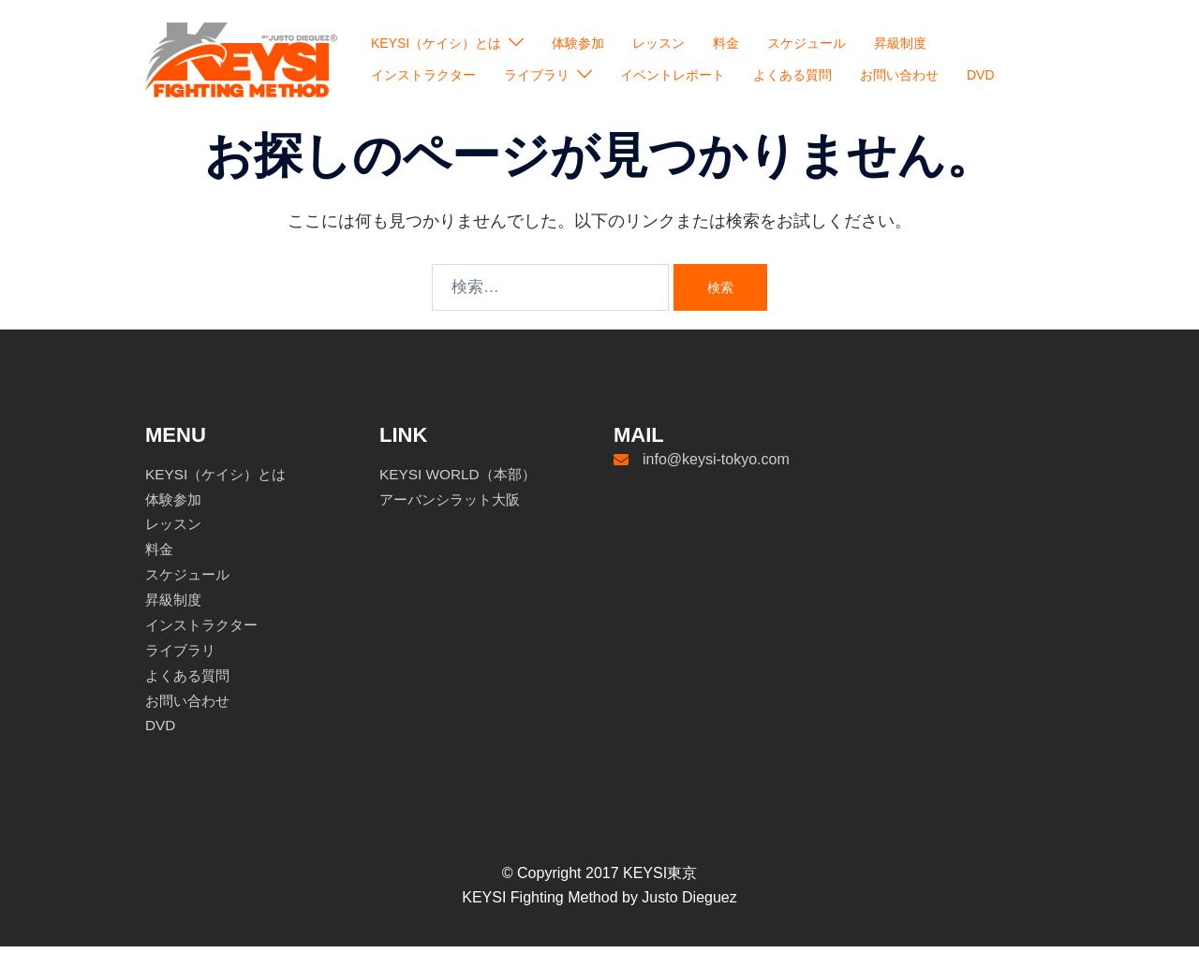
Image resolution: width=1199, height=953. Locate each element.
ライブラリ (537, 74)
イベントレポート (672, 74)
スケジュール (806, 43)
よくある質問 (792, 74)
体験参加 (578, 43)
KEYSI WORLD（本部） (461, 481)
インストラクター (423, 74)
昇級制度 (900, 43)
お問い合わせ (899, 74)
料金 (726, 43)
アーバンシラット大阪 (454, 506)
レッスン (658, 43)
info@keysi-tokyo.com (716, 466)
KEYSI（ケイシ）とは (436, 43)
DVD (981, 74)
